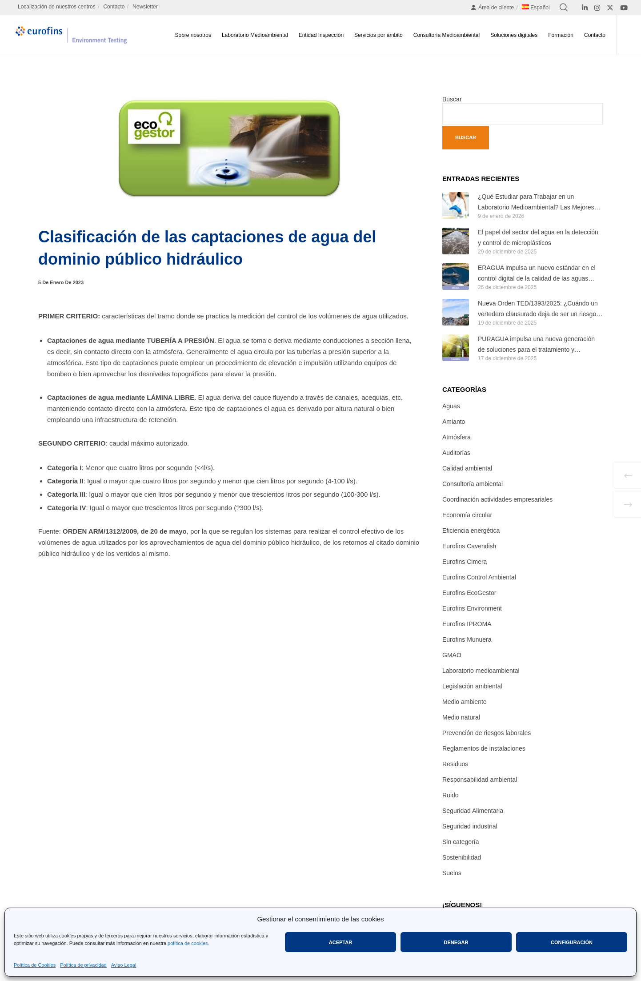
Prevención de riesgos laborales (486, 732)
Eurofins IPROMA (466, 623)
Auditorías (456, 452)
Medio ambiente (464, 701)
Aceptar (340, 942)
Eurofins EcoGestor (469, 592)
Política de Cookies (35, 965)
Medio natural (461, 717)
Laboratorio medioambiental (481, 670)
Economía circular (467, 515)
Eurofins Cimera (464, 561)
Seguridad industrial (469, 826)
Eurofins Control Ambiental (479, 577)
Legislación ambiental (472, 686)
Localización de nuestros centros (57, 7)
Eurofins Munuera (467, 639)
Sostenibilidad (461, 857)
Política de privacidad (83, 965)
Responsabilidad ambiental (479, 779)
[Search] (563, 7)
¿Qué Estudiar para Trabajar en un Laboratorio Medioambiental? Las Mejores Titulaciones (536, 203)
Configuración (572, 942)
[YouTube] (624, 7)
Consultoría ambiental (472, 483)
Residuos (455, 764)
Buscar (452, 99)
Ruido (450, 795)
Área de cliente (492, 7)
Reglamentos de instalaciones (483, 748)
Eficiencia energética (471, 530)
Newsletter (145, 7)
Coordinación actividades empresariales (497, 499)
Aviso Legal (123, 965)
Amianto (453, 421)
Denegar (456, 942)
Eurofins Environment (472, 608)
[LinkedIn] (585, 7)
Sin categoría (460, 841)
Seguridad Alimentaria (472, 810)
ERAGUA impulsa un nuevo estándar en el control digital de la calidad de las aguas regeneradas (537, 274)
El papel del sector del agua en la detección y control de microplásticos (538, 237)
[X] (610, 7)
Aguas (451, 406)
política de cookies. (188, 943)
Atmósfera (456, 437)
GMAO (451, 655)
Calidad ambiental (467, 468)
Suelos (451, 872)
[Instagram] (597, 7)
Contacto (113, 7)
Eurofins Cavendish (469, 546)
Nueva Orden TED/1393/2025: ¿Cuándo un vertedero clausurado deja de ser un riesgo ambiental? (538, 310)
